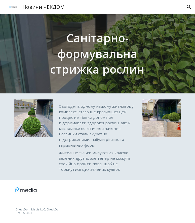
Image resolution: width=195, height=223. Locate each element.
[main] (97, 53)
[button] (189, 7)
